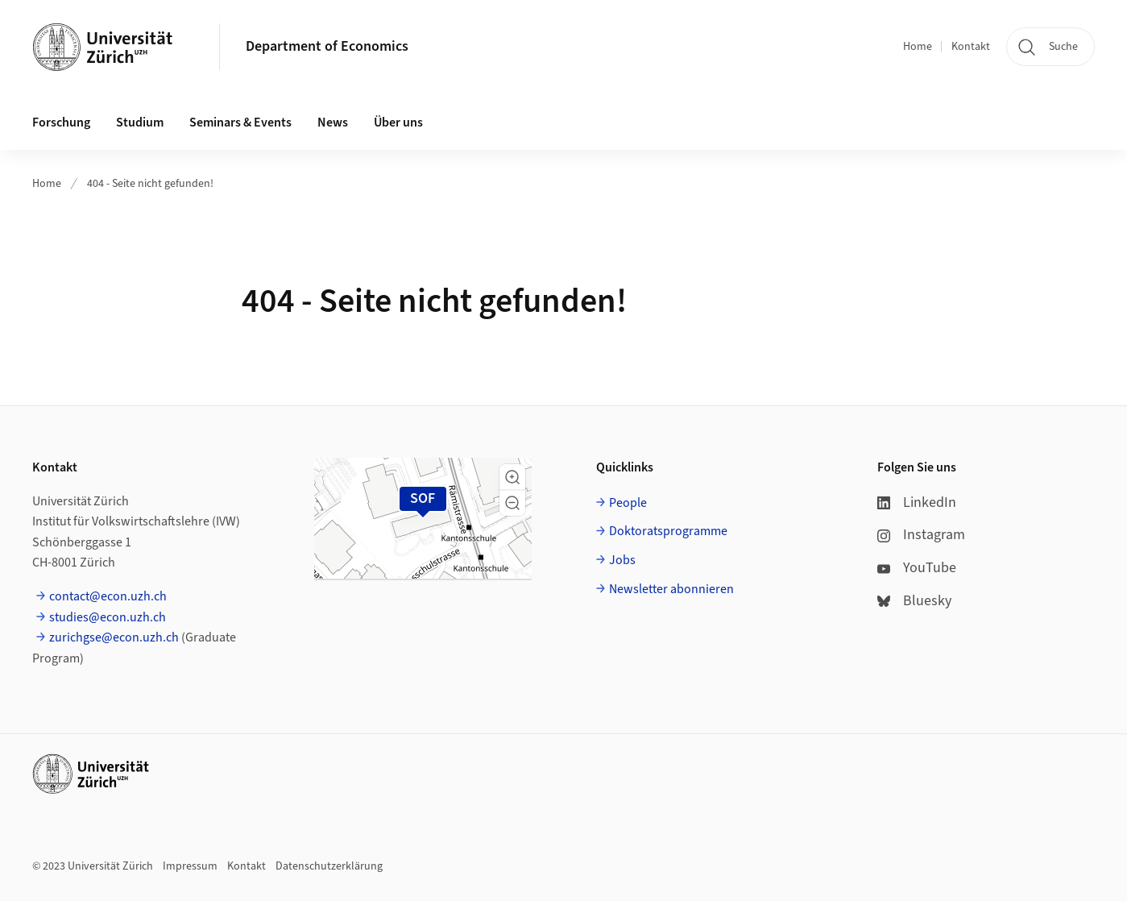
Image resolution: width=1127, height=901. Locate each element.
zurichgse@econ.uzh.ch (114, 637)
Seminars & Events (240, 122)
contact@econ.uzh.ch (108, 596)
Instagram (921, 535)
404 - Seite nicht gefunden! (150, 184)
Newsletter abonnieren (671, 589)
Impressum (190, 866)
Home (917, 47)
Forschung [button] (61, 122)
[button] (512, 477)
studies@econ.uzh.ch (107, 617)
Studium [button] (140, 122)
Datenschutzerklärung (329, 866)
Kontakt (970, 47)
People (628, 503)
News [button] (332, 122)
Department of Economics (327, 46)
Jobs (622, 560)
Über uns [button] (398, 122)
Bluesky (914, 601)
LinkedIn (916, 502)
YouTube (916, 568)
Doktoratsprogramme (668, 531)
